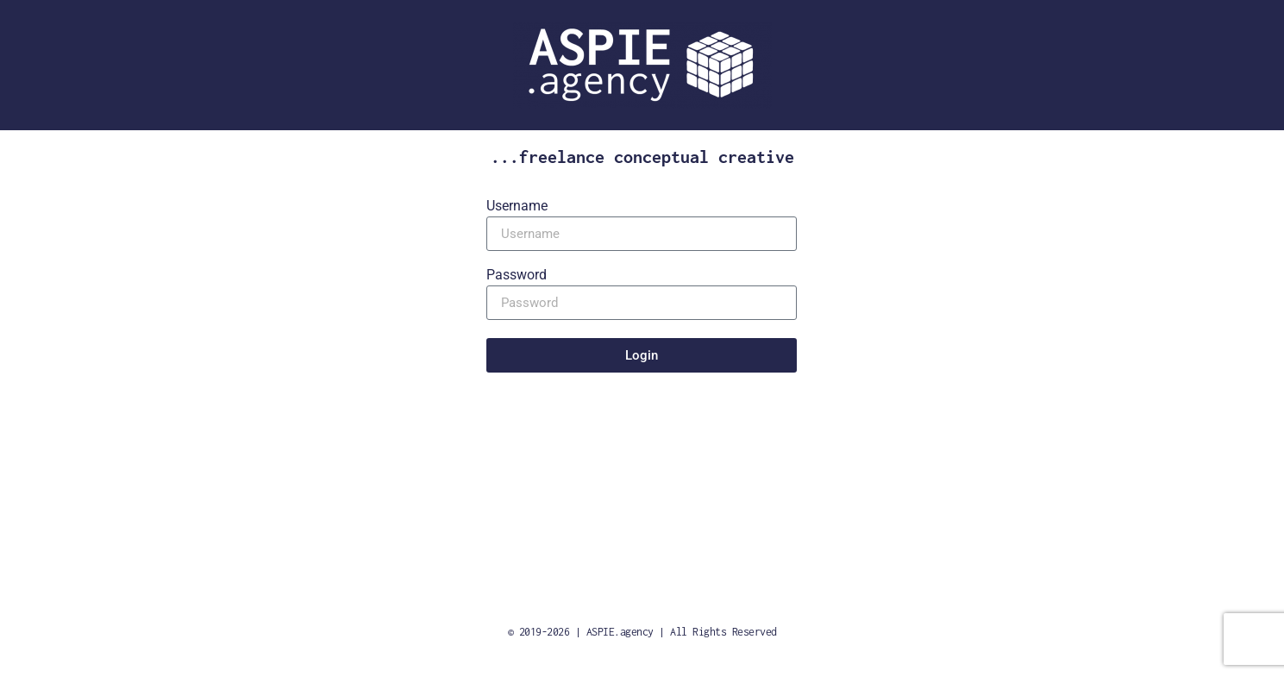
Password (516, 275)
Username (517, 206)
